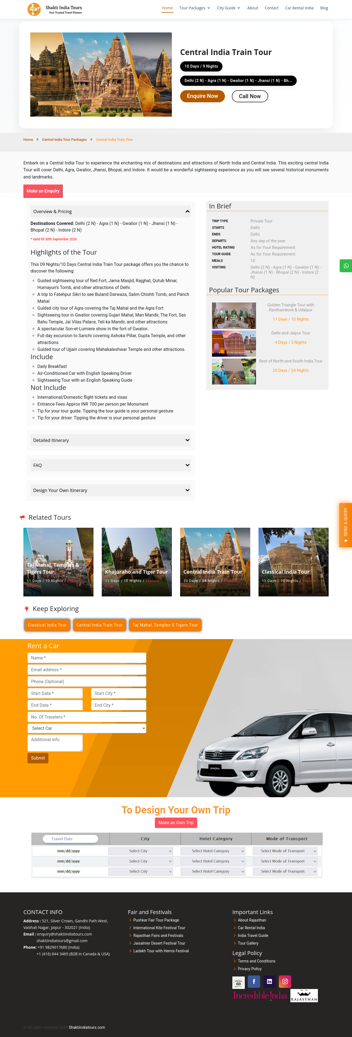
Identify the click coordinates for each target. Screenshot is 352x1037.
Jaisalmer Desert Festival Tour (159, 943)
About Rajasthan (252, 920)
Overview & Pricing (112, 211)
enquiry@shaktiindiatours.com (64, 934)
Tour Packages (192, 7)
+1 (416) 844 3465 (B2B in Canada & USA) (73, 953)
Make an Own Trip (175, 822)
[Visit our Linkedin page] (269, 981)
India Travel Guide (253, 935)
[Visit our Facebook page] (254, 981)
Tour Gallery (248, 943)
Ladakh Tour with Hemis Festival (161, 951)
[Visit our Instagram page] (285, 981)
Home (167, 7)
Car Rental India (299, 7)
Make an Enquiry (43, 191)
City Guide (226, 7)
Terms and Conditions (257, 961)
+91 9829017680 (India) (58, 947)
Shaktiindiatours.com (87, 1027)
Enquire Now (202, 96)
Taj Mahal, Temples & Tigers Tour (165, 625)
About (252, 7)
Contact (272, 7)
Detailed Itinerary (112, 440)
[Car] (87, 728)
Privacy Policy (250, 969)
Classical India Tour (47, 625)
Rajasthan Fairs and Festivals (158, 935)
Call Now (250, 96)
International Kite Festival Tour (159, 928)
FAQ (112, 465)
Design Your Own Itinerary (112, 490)
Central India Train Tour (100, 625)
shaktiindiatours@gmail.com (62, 940)
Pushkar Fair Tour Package (156, 920)
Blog (324, 7)
